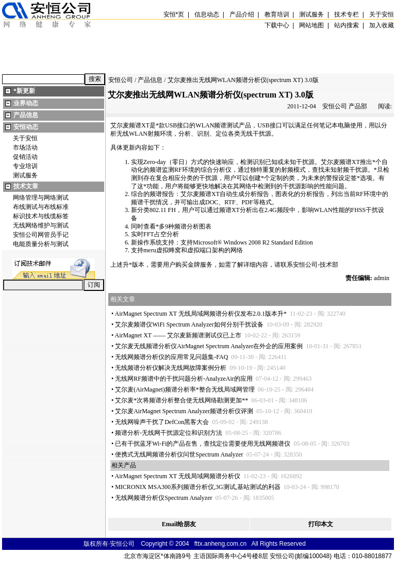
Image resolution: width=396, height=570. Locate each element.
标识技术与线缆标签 (41, 216)
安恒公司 (120, 80)
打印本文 (320, 524)
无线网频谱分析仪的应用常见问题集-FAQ (171, 357)
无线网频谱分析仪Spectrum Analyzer (163, 497)
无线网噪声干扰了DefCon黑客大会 (162, 422)
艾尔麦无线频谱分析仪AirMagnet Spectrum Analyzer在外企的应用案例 (209, 346)
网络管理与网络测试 (41, 197)
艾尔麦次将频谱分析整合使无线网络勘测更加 (181, 400)
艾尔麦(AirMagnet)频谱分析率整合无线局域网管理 (185, 389)
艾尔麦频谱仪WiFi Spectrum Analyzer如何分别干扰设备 (189, 324)
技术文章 (25, 186)
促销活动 (25, 156)
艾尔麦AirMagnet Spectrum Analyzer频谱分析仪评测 (184, 411)
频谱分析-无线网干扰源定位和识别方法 (168, 432)
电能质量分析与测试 (41, 244)
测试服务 (25, 175)
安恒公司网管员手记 (41, 234)
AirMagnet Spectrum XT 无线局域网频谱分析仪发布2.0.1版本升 (201, 313)
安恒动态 (25, 127)
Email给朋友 (179, 524)
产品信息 (25, 115)
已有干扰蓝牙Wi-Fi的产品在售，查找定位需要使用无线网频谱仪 (202, 443)
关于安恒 (25, 138)
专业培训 (25, 166)
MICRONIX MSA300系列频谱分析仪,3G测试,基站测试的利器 (197, 487)
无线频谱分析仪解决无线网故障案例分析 (170, 367)
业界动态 (25, 103)
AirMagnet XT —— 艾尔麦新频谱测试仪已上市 (178, 335)
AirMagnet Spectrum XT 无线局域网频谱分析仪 (177, 476)
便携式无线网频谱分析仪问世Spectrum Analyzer (179, 454)
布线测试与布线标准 (41, 206)
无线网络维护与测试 (41, 225)
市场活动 (25, 147)
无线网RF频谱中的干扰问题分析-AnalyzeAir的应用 (184, 378)
